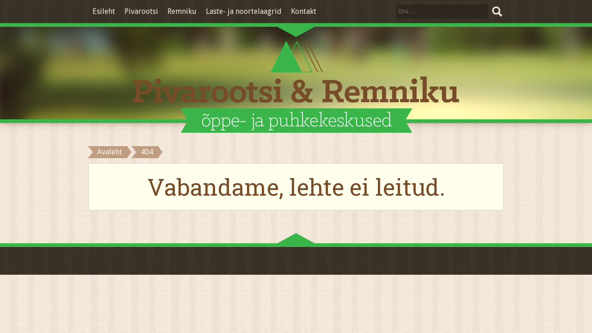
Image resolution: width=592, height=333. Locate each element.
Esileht (103, 11)
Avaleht (109, 152)
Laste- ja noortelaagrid (244, 11)
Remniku (182, 11)
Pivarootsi (141, 11)
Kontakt (303, 11)
